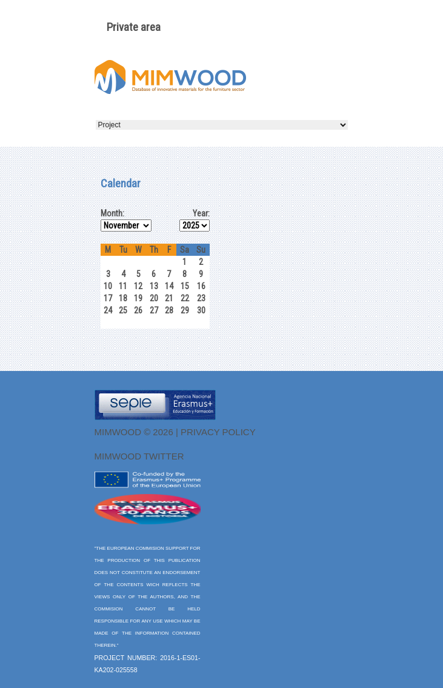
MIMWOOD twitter (139, 456)
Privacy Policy (218, 432)
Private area (134, 27)
